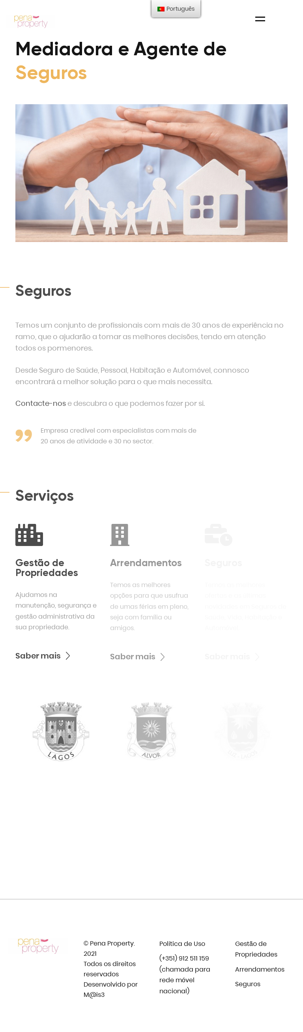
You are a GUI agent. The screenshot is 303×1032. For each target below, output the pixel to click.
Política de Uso (182, 943)
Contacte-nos (40, 403)
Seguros (247, 984)
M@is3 (94, 994)
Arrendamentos (259, 969)
